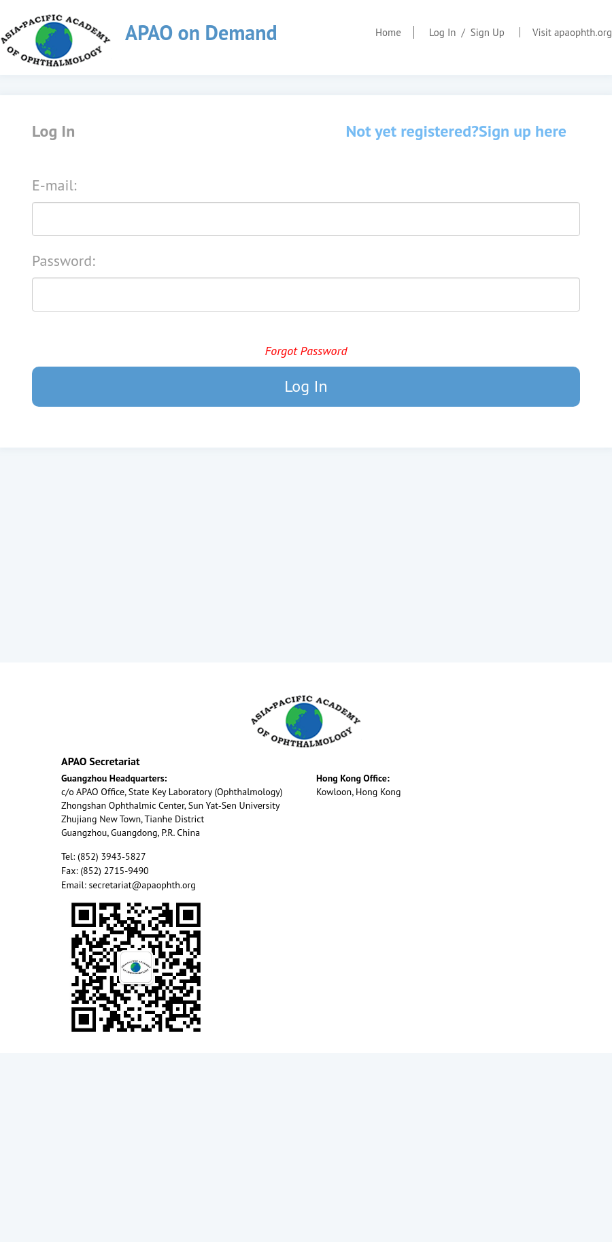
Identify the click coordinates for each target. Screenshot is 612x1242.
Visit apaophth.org (572, 32)
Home (388, 32)
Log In (442, 32)
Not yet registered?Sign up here (456, 130)
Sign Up (488, 32)
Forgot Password (306, 350)
